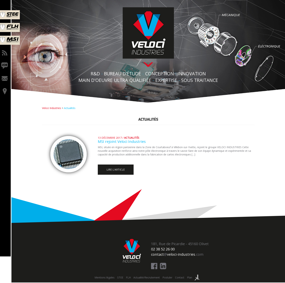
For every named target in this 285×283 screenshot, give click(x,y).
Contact (180, 278)
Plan (190, 278)
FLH (129, 278)
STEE (121, 278)
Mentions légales (105, 278)
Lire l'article (118, 169)
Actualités (132, 137)
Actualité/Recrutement (147, 278)
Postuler (168, 278)
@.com (178, 254)
